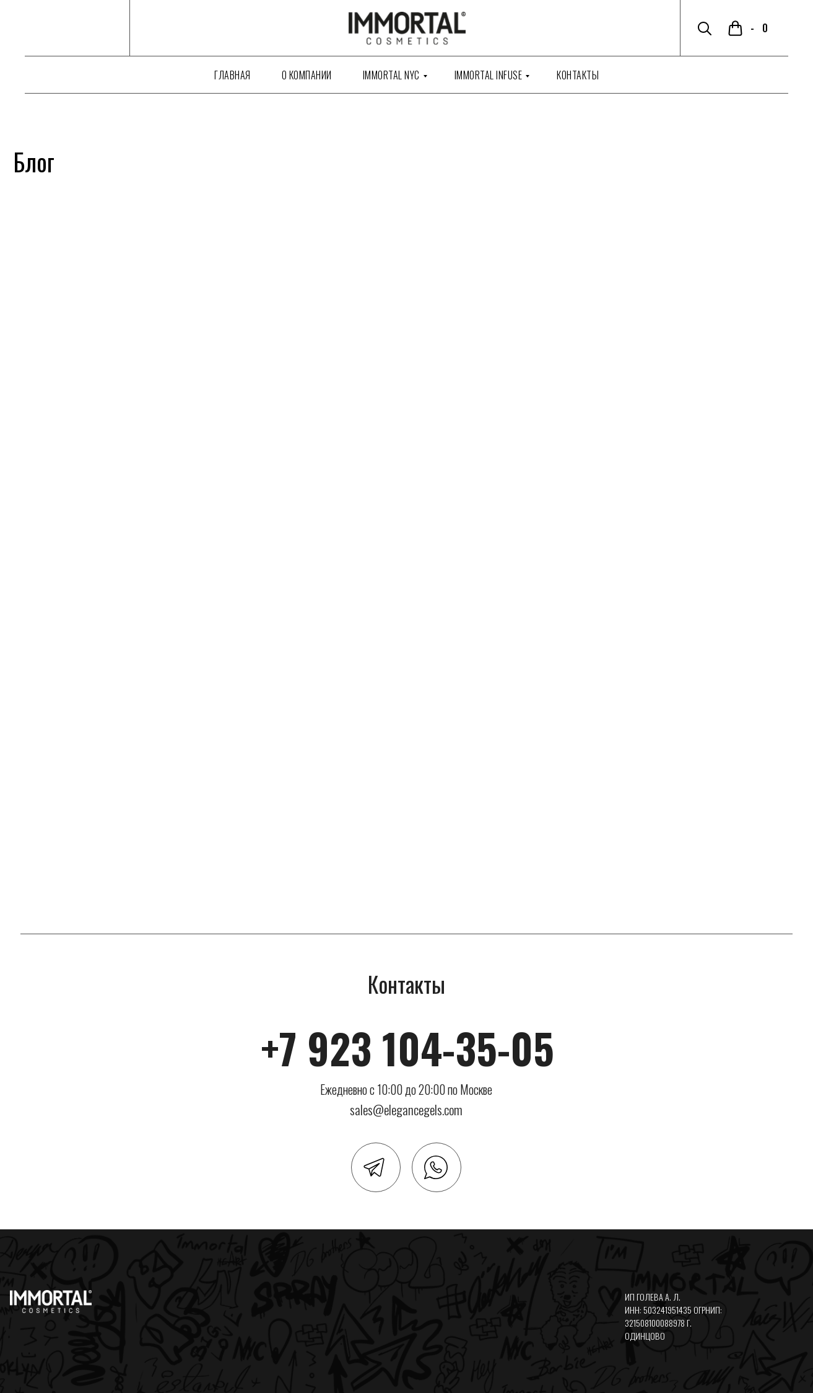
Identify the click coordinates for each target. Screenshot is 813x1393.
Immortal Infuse (488, 75)
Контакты (578, 75)
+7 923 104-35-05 (407, 1047)
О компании (307, 75)
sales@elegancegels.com (406, 1109)
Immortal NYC (391, 75)
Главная (232, 75)
